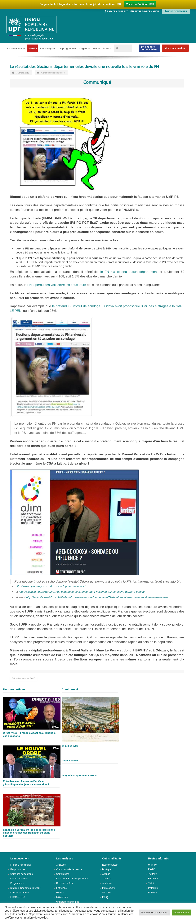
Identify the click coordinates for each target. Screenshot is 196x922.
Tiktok (151, 883)
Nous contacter (176, 11)
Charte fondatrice (19, 878)
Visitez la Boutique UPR (140, 4)
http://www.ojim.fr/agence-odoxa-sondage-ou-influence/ (51, 586)
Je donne (107, 883)
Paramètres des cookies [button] (154, 912)
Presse (107, 48)
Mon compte (108, 888)
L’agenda (84, 48)
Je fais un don (175, 48)
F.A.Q (105, 897)
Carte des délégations (21, 874)
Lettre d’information (145, 11)
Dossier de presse (19, 892)
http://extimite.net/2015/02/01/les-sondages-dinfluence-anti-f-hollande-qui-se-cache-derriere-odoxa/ (82, 591)
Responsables (17, 869)
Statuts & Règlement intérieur (25, 888)
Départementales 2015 (23, 678)
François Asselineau (20, 864)
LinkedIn (152, 892)
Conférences (62, 874)
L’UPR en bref (17, 897)
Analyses (61, 864)
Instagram (153, 888)
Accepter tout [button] (181, 912)
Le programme (67, 48)
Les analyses (48, 48)
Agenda (106, 874)
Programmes (17, 883)
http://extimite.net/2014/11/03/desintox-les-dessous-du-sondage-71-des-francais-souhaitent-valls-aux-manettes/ (97, 597)
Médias (60, 892)
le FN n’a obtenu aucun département (128, 272)
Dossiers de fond (65, 883)
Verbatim (106, 892)
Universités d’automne (67, 902)
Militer (96, 48)
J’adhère (106, 878)
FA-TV (151, 869)
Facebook (153, 878)
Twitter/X (152, 874)
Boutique (106, 869)
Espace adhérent (116, 11)
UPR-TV (32, 48)
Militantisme (62, 897)
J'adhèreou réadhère (149, 48)
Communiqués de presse (53, 73)
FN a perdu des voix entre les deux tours (56, 285)
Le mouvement (16, 48)
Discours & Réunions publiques (72, 878)
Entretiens (61, 888)
